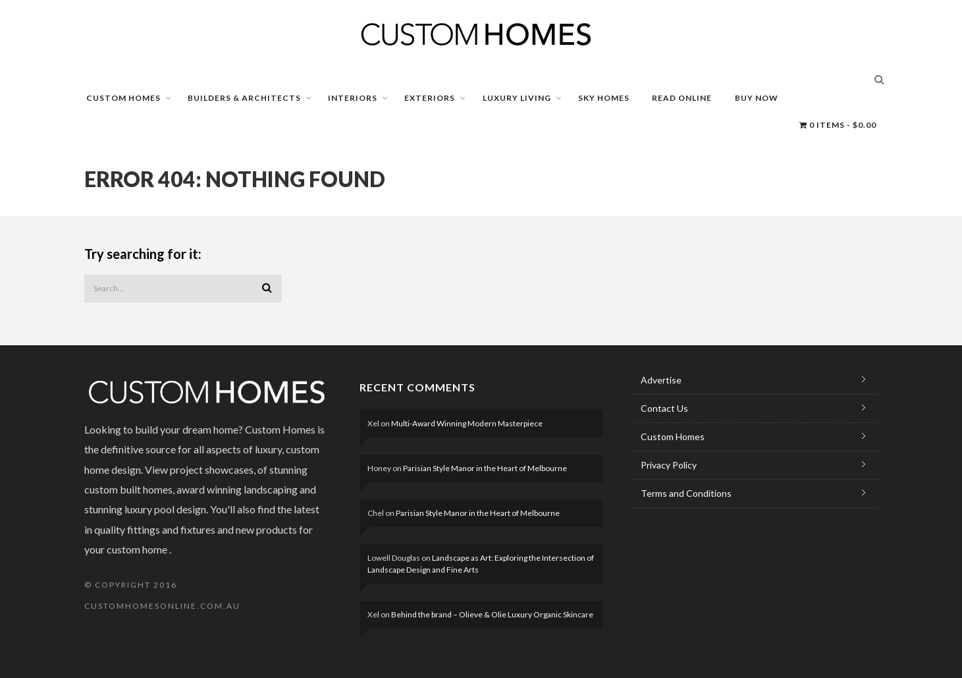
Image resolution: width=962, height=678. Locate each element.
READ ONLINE (682, 98)
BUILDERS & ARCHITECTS (244, 98)
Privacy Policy (669, 464)
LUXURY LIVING (517, 98)
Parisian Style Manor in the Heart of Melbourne (485, 468)
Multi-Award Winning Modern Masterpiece (467, 423)
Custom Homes (673, 436)
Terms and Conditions (686, 493)
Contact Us (664, 408)
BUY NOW (756, 98)
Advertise (661, 379)
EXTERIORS (429, 98)
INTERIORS (352, 98)
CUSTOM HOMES (123, 98)
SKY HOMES (603, 98)
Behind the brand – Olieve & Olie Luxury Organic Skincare (492, 614)
